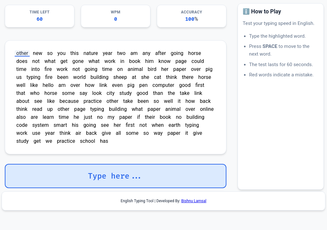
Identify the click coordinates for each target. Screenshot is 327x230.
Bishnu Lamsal (194, 201)
